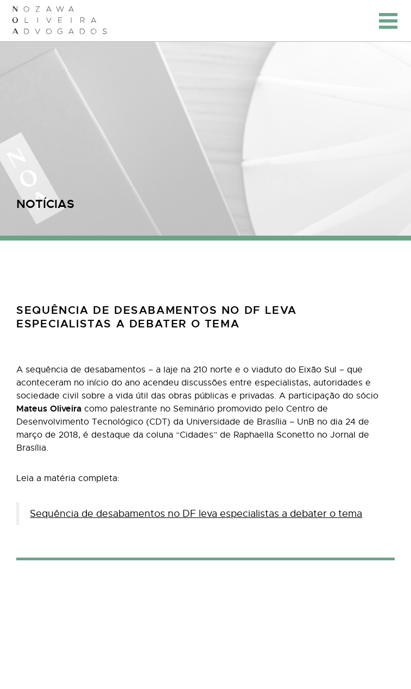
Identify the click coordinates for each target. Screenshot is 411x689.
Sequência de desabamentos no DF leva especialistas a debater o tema (196, 514)
